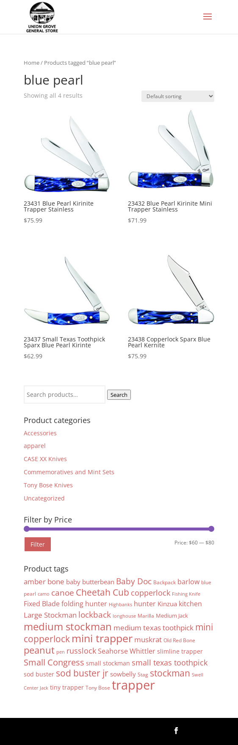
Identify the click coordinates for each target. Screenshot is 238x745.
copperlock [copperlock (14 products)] (150, 592)
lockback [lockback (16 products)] (94, 614)
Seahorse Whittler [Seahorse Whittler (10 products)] (126, 651)
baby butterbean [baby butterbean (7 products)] (90, 581)
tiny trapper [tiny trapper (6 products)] (67, 687)
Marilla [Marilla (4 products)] (146, 615)
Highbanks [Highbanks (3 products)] (120, 605)
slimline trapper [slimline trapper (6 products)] (180, 651)
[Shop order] (177, 96)
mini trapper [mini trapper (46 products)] (102, 638)
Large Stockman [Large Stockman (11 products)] (50, 615)
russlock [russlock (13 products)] (81, 651)
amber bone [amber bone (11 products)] (44, 581)
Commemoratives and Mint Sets (69, 472)
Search (119, 395)
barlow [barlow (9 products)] (188, 581)
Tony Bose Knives (48, 485)
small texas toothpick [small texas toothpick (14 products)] (170, 662)
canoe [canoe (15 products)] (62, 592)
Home (31, 62)
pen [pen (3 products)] (60, 652)
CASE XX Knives (45, 459)
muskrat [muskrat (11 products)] (148, 639)
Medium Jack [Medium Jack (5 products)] (172, 615)
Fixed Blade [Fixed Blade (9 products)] (42, 603)
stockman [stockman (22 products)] (170, 673)
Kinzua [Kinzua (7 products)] (167, 603)
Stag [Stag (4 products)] (143, 674)
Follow (200, 730)
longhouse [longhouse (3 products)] (124, 616)
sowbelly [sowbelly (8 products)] (123, 674)
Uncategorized (44, 498)
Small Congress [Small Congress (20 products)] (54, 662)
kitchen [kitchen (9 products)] (190, 603)
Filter (37, 544)
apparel (35, 446)
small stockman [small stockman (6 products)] (108, 663)
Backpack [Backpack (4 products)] (164, 582)
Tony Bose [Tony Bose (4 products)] (98, 687)
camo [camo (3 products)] (44, 594)
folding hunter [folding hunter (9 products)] (84, 603)
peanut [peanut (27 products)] (39, 650)
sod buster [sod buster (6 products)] (39, 674)
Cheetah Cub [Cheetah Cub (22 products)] (102, 592)
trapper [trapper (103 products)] (133, 684)
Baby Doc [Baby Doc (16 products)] (134, 581)
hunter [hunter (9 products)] (145, 603)
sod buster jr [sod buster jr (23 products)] (82, 673)
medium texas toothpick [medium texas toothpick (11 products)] (153, 627)
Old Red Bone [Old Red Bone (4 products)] (179, 640)
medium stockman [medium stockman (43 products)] (68, 626)
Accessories (40, 433)
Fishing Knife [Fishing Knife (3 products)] (186, 594)
